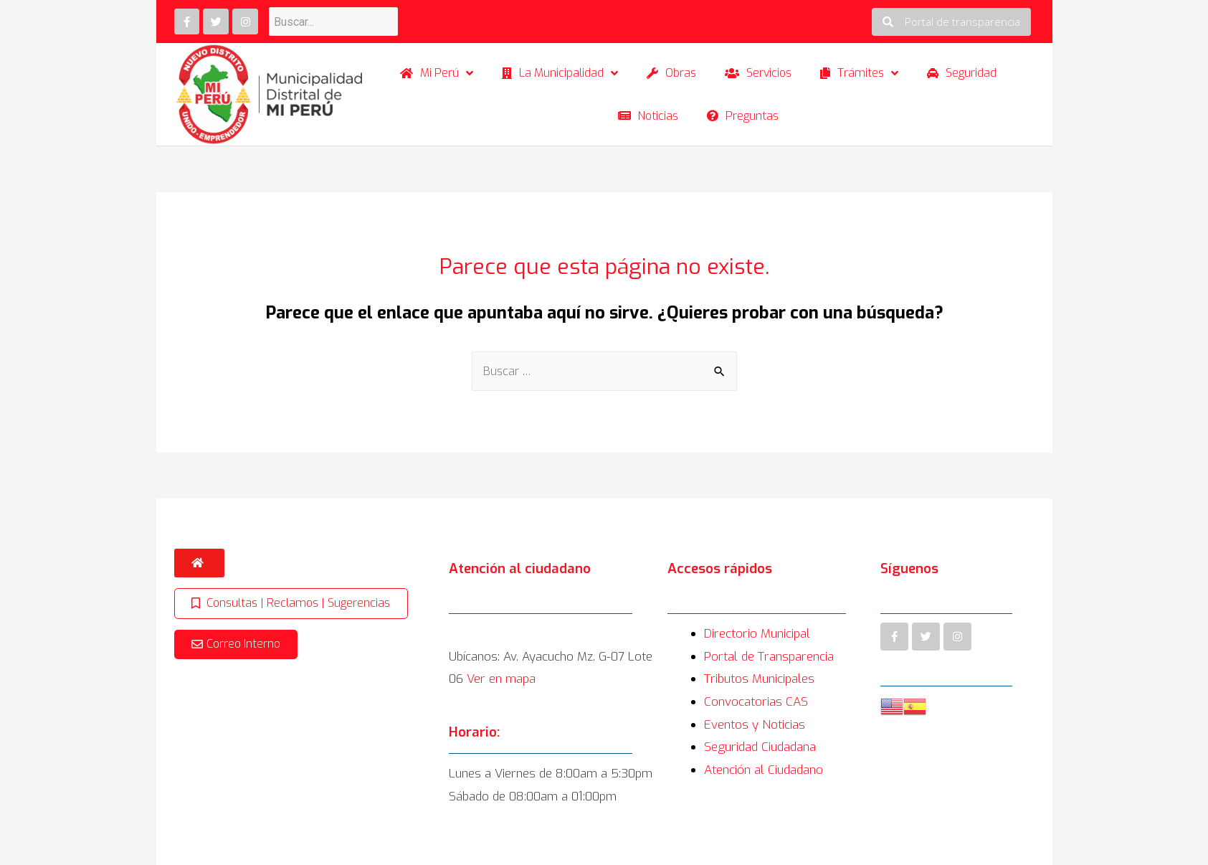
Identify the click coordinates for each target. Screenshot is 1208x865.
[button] (951, 22)
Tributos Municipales (759, 679)
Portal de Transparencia (769, 656)
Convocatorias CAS (756, 702)
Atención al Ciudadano (763, 770)
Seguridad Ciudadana (760, 747)
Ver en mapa (501, 679)
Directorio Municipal (757, 633)
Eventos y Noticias (754, 725)
